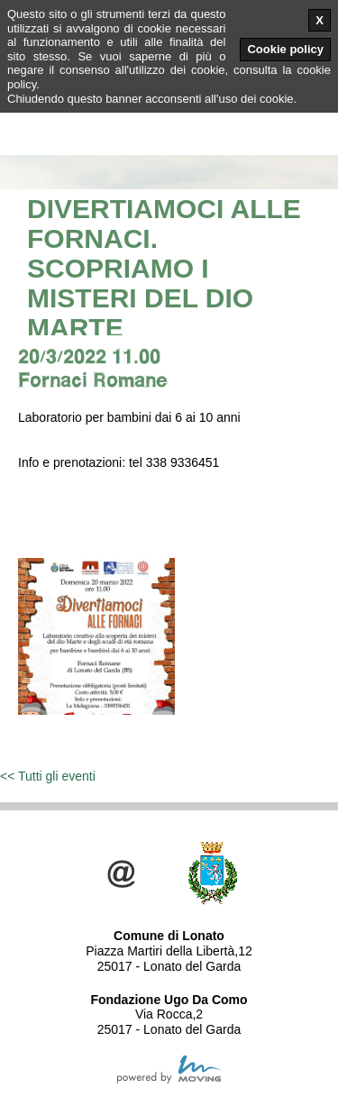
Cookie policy (285, 49)
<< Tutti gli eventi (48, 776)
